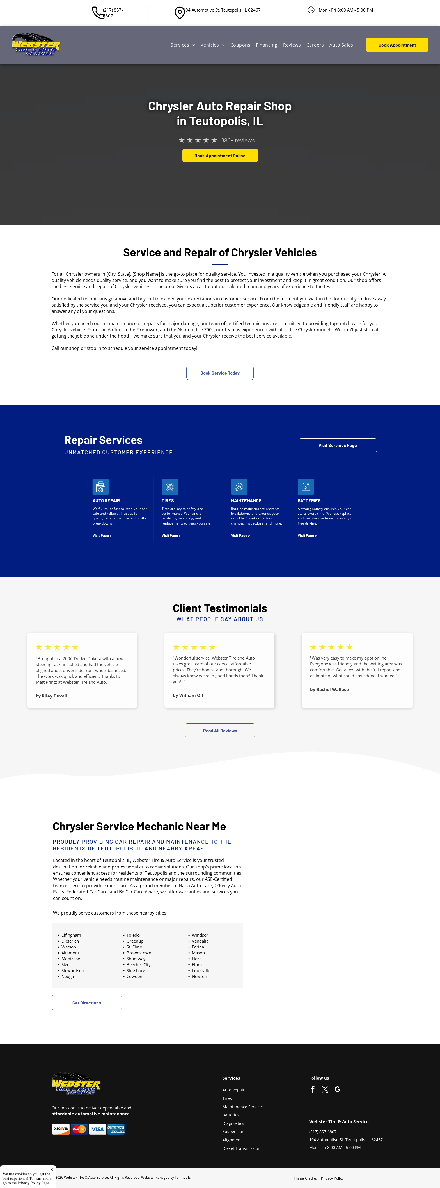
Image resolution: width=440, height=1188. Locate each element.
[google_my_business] (337, 1090)
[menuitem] (183, 45)
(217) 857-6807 (113, 13)
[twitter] (325, 1090)
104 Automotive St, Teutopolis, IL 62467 (222, 10)
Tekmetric (183, 1177)
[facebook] (313, 1090)
